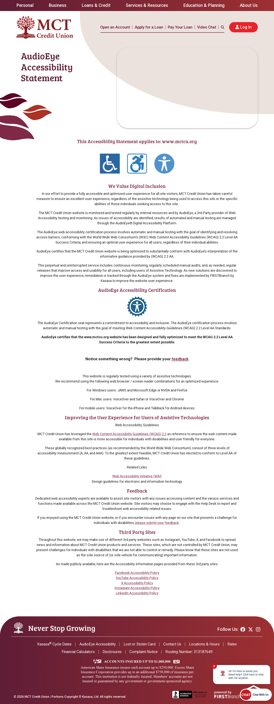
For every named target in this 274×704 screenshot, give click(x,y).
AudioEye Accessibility (97, 644)
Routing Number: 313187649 (191, 652)
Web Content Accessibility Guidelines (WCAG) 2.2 (129, 434)
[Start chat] (256, 695)
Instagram (258, 629)
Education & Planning (204, 5)
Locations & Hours (206, 644)
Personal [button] (24, 5)
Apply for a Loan (149, 27)
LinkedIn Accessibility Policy (137, 593)
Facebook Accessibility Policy (137, 573)
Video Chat (206, 27)
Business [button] (57, 5)
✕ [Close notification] (214, 666)
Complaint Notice (144, 652)
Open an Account (115, 27)
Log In (246, 27)
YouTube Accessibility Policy (137, 578)
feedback (180, 359)
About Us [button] (249, 5)
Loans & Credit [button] (96, 5)
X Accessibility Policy (137, 583)
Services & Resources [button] (147, 5)
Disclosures (112, 652)
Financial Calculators (76, 652)
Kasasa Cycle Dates (52, 644)
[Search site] (222, 27)
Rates (234, 644)
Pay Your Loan (180, 27)
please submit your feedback (157, 523)
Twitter (250, 629)
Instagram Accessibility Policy (137, 588)
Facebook (242, 629)
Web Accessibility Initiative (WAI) (137, 476)
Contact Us (173, 644)
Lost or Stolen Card (140, 644)
